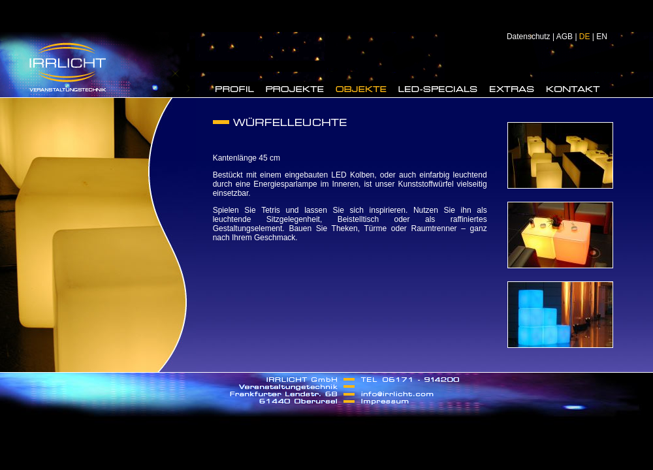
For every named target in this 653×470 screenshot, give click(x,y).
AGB (564, 36)
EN (601, 36)
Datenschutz (528, 36)
